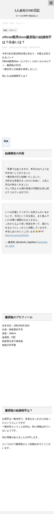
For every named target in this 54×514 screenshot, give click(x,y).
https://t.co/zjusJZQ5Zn (17, 235)
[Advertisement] (27, 108)
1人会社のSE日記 (27, 10)
